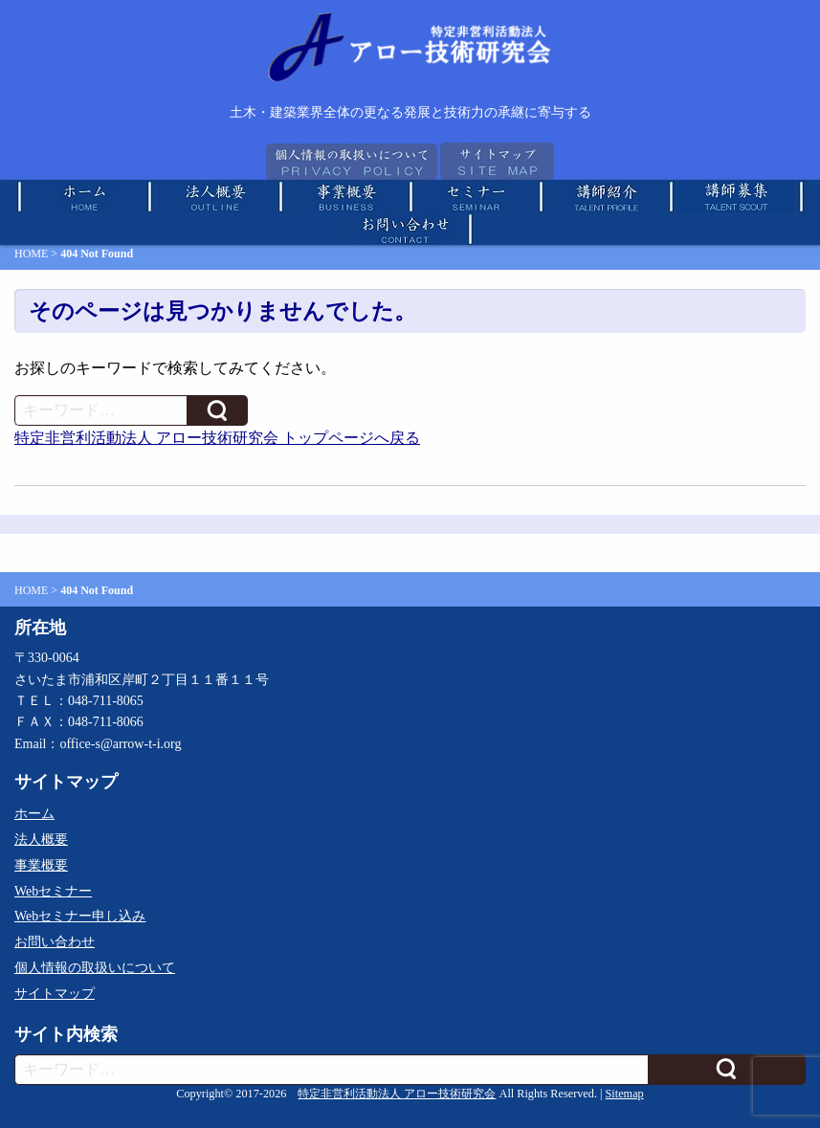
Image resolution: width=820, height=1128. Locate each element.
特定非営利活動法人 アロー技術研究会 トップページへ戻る (217, 438)
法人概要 (41, 839)
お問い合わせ (54, 942)
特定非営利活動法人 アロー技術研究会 (397, 1093)
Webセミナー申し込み (79, 916)
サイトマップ (54, 993)
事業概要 (41, 865)
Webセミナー (53, 891)
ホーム (34, 814)
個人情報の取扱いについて (94, 968)
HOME (31, 253)
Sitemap (625, 1093)
